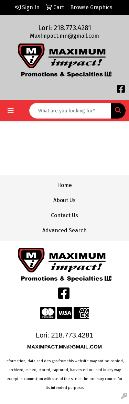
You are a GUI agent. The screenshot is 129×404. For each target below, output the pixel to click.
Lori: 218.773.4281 (64, 28)
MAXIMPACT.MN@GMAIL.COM (65, 347)
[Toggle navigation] (10, 110)
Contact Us (64, 215)
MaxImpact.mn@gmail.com (64, 36)
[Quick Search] (70, 111)
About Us (64, 200)
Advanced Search (64, 230)
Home (64, 185)
